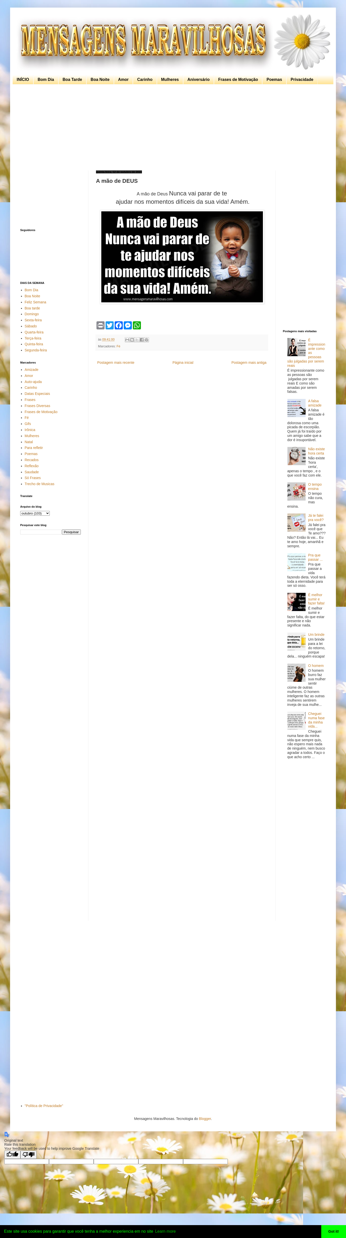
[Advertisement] (171, 127)
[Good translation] (12, 1155)
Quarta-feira (34, 332)
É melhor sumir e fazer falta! (316, 599)
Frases (30, 400)
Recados (32, 460)
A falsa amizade (315, 403)
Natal (29, 442)
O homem (316, 666)
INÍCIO (23, 79)
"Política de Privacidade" (44, 1106)
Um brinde (316, 635)
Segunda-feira (36, 350)
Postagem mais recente (115, 363)
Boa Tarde (72, 79)
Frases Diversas (37, 406)
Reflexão (32, 466)
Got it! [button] (333, 1231)
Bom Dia (46, 79)
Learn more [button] (165, 1231)
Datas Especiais (37, 394)
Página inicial (182, 363)
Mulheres (170, 79)
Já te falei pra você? (316, 517)
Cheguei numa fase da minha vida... (316, 720)
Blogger (205, 1119)
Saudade (32, 472)
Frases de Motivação (238, 79)
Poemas (274, 79)
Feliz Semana (35, 302)
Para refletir (34, 448)
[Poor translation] (28, 1155)
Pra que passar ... (315, 557)
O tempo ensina (315, 486)
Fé (118, 346)
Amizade (31, 370)
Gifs (28, 424)
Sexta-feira (33, 320)
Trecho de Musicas (40, 484)
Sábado (31, 326)
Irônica (30, 430)
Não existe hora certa (316, 451)
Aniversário (198, 79)
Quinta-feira (34, 344)
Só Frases (33, 478)
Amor (123, 79)
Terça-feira (33, 338)
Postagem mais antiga (248, 363)
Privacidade (302, 79)
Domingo (32, 314)
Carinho (144, 79)
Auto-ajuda (33, 382)
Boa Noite (100, 79)
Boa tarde (32, 308)
